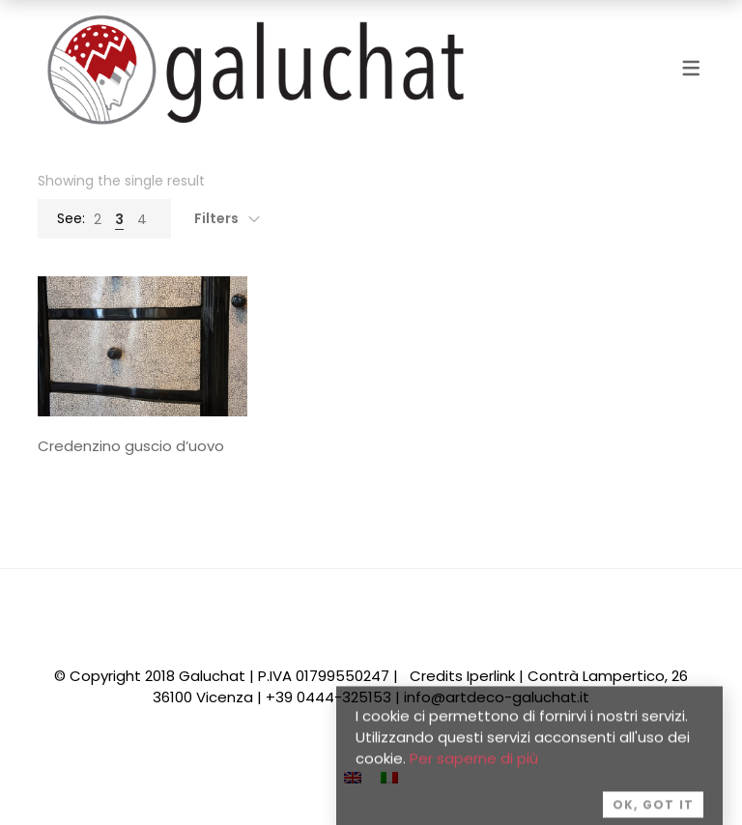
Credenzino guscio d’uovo (131, 446)
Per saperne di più (474, 769)
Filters (216, 218)
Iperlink (491, 676)
